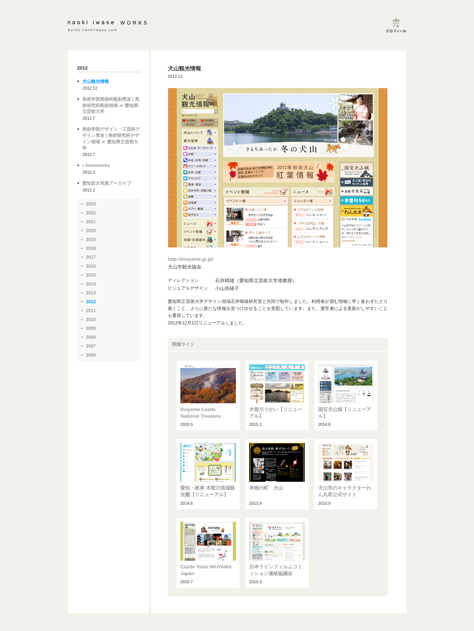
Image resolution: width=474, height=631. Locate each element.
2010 (91, 319)
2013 (91, 293)
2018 (91, 248)
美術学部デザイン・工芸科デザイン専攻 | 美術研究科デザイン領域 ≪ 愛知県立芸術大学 (111, 138)
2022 (91, 213)
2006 (91, 355)
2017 (91, 257)
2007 (91, 346)
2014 (91, 284)
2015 (91, 275)
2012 (91, 302)
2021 (91, 222)
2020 (91, 230)
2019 (91, 239)
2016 (91, 266)
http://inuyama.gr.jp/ (191, 259)
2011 (91, 310)
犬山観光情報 (95, 81)
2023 (91, 204)
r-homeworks (96, 165)
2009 (91, 328)
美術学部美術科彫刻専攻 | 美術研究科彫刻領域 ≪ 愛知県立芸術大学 (110, 105)
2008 (91, 337)
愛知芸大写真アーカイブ (106, 183)
